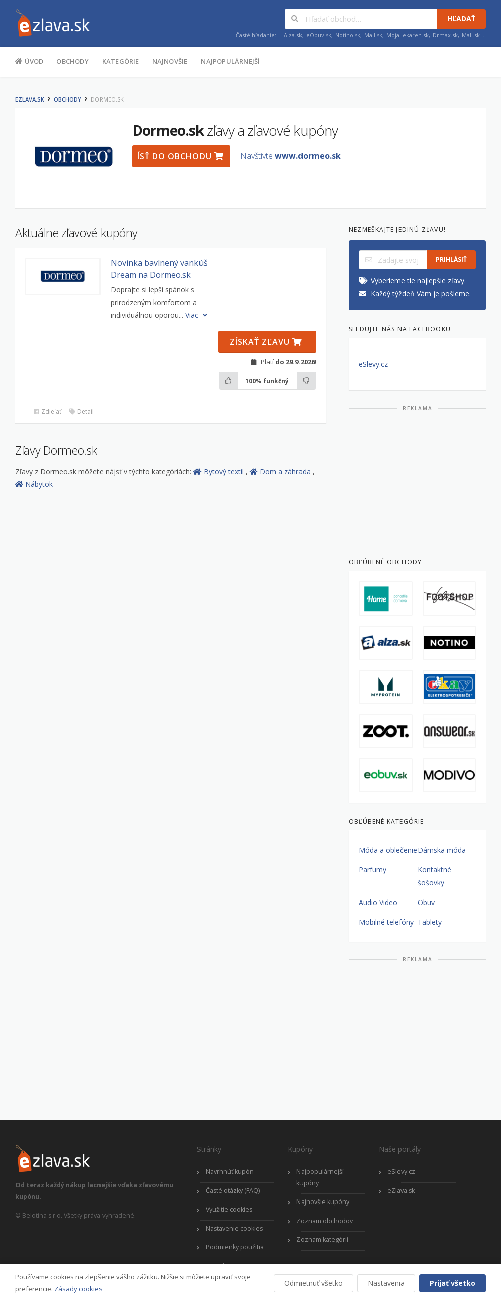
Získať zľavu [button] (266, 341)
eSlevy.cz (373, 364)
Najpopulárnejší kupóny (320, 1177)
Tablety (430, 922)
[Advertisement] (417, 480)
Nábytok (34, 484)
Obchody (72, 61)
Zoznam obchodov (324, 1221)
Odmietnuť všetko (313, 1283)
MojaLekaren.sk (407, 35)
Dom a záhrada (281, 471)
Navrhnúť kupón (230, 1171)
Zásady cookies (78, 1288)
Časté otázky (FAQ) (233, 1190)
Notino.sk (347, 35)
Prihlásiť (451, 259)
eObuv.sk (318, 35)
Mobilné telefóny (386, 922)
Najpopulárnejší (230, 61)
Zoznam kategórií (322, 1239)
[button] (63, 276)
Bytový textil (219, 471)
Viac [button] (197, 315)
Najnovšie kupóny (322, 1201)
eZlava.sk (29, 99)
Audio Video (378, 902)
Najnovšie (170, 61)
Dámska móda (442, 850)
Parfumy (372, 869)
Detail (81, 411)
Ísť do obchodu (180, 156)
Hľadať (461, 18)
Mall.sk (373, 35)
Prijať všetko (452, 1283)
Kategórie (120, 61)
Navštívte (290, 155)
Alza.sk (293, 35)
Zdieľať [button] (47, 411)
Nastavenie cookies (234, 1228)
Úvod (29, 61)
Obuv (426, 902)
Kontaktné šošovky (434, 876)
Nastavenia (386, 1283)
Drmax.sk (445, 35)
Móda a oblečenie (388, 850)
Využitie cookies (229, 1209)
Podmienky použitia (235, 1247)
